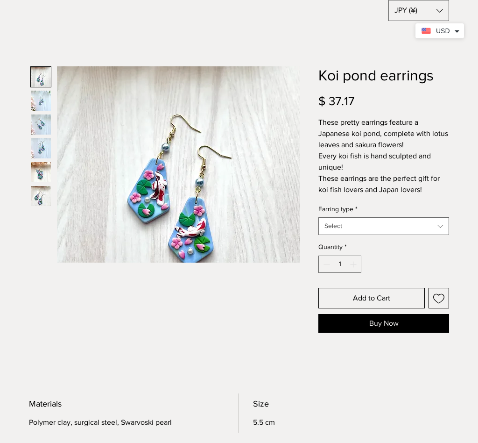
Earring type (338, 209)
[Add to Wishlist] (439, 298)
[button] (418, 10)
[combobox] (383, 226)
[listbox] (418, 10)
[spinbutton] (339, 264)
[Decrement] (325, 264)
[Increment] (354, 264)
